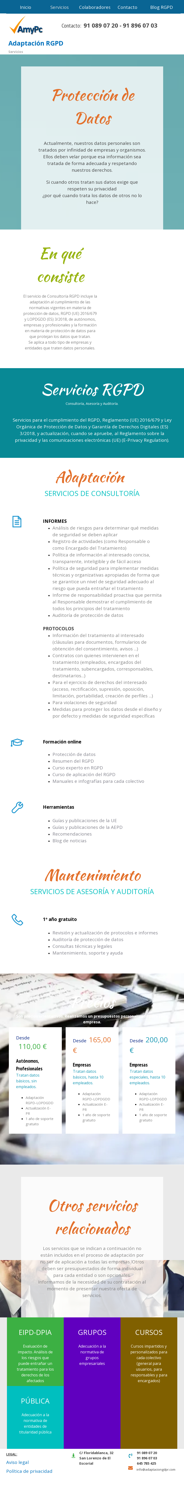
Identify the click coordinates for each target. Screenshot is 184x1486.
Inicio (25, 7)
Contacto (127, 7)
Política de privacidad (29, 1471)
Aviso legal (17, 1462)
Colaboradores (95, 7)
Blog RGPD (161, 7)
